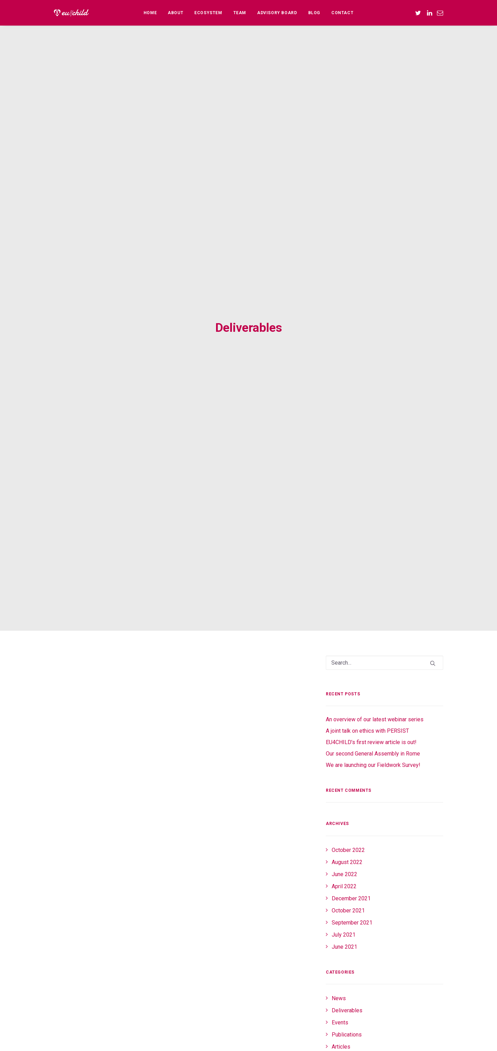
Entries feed (346, 975)
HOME (150, 12)
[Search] (384, 527)
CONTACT (342, 12)
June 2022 (344, 738)
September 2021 (352, 786)
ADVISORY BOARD (277, 12)
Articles (341, 911)
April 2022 (344, 750)
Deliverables (347, 874)
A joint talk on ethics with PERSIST (367, 595)
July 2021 (343, 799)
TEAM (239, 12)
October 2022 (348, 714)
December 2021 (351, 762)
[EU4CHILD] (71, 12)
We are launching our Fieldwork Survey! (373, 629)
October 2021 (348, 774)
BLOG (314, 12)
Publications (347, 898)
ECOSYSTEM (208, 12)
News (339, 862)
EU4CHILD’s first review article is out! (371, 606)
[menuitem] (150, 13)
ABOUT (175, 12)
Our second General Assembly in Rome (373, 617)
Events (340, 886)
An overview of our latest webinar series (374, 583)
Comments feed (351, 987)
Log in (339, 962)
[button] (419, 13)
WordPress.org (350, 999)
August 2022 (347, 726)
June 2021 (344, 811)
